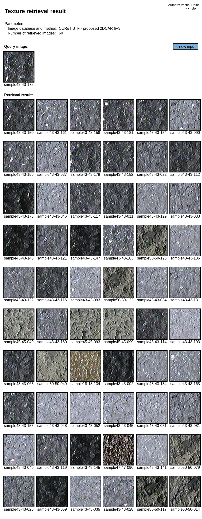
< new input (185, 46)
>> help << (192, 8)
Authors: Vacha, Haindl (184, 5)
